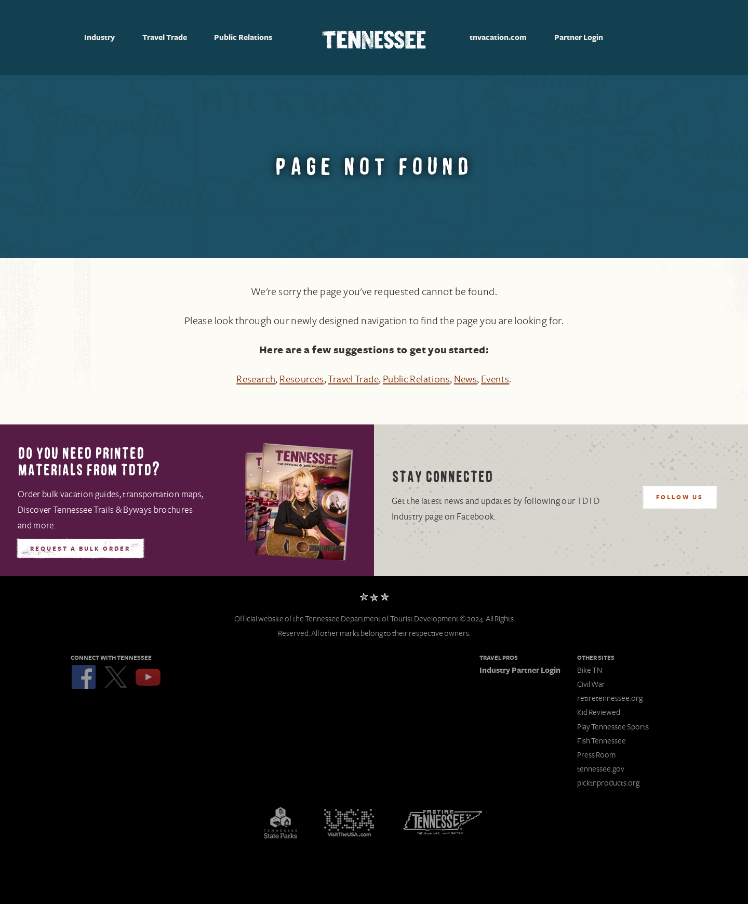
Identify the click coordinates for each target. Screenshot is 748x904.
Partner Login (578, 38)
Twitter (116, 677)
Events (500, 379)
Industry (99, 38)
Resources (298, 379)
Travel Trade (164, 38)
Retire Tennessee (442, 822)
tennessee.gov (600, 769)
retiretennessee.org (610, 698)
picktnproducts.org (608, 783)
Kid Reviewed (598, 712)
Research (250, 379)
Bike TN (589, 670)
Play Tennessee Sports (613, 727)
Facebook (84, 677)
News (469, 379)
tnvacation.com (498, 38)
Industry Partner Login (519, 670)
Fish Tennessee (601, 741)
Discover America (349, 822)
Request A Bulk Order (80, 549)
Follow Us (679, 497)
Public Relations (243, 38)
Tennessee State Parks (280, 822)
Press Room (596, 755)
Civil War (591, 684)
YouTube (148, 677)
